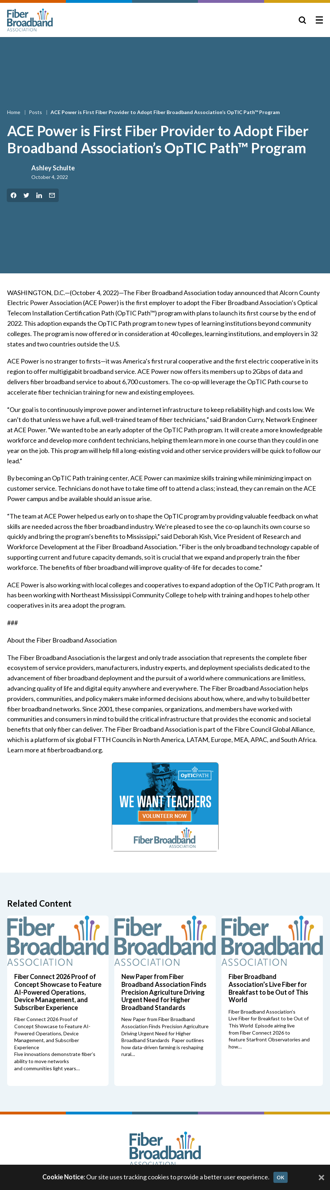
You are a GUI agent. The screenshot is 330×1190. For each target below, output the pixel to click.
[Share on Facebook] (13, 195)
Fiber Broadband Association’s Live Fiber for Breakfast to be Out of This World (268, 988)
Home (14, 112)
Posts (36, 112)
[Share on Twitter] (26, 195)
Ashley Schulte (53, 168)
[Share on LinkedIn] (39, 195)
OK (280, 1177)
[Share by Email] (52, 195)
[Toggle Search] (302, 20)
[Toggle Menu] (319, 20)
